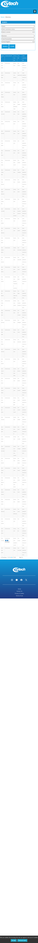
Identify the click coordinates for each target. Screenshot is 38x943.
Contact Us (19, 591)
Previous (4, 557)
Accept (14, 940)
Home (19, 589)
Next (20, 557)
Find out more (22, 940)
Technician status (8, 55)
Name (2, 55)
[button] (18, 29)
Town (18, 55)
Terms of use (19, 596)
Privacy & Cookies (19, 593)
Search (5, 46)
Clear (12, 46)
